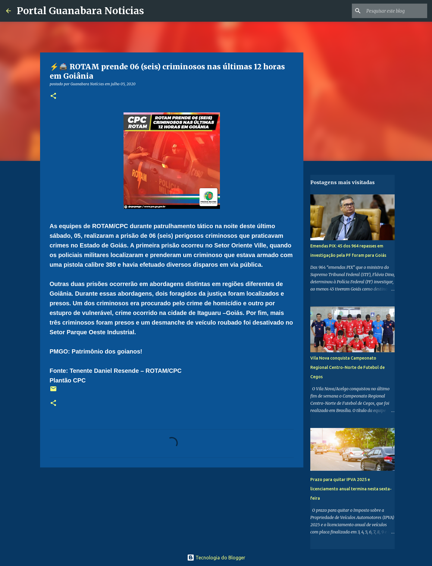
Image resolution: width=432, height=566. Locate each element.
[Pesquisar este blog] (395, 11)
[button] (53, 96)
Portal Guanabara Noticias (80, 11)
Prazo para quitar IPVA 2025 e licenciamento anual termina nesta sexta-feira (351, 489)
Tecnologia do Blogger (216, 557)
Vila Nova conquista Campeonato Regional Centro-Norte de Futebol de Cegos (347, 367)
